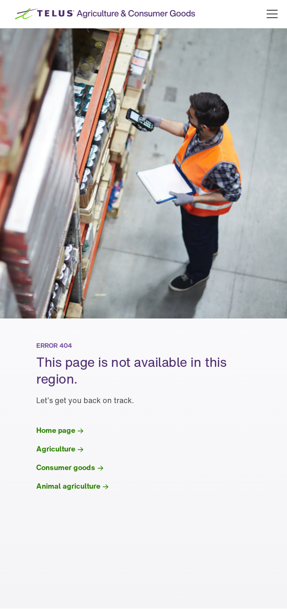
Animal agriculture (68, 485)
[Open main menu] (272, 14)
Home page (55, 430)
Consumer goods (65, 467)
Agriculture (55, 448)
